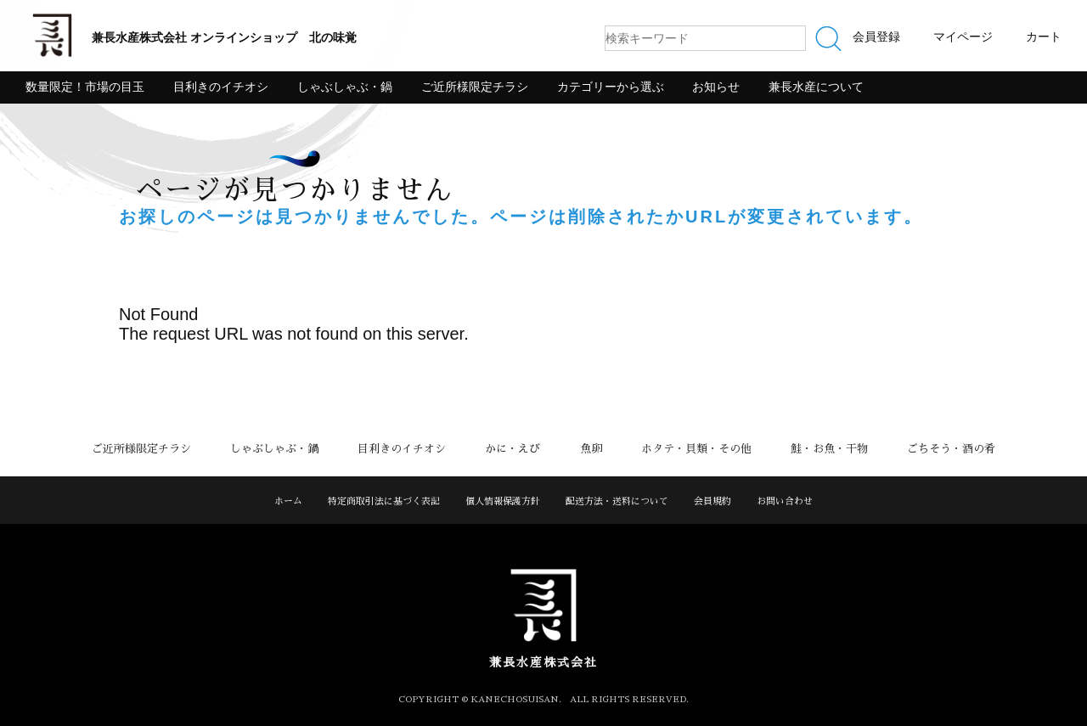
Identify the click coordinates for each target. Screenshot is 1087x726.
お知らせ (716, 86)
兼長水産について (816, 86)
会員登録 (876, 36)
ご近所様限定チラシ (474, 86)
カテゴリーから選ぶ (610, 86)
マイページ (963, 36)
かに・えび (516, 448)
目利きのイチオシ (220, 86)
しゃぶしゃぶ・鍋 (344, 86)
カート (1044, 36)
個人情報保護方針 (502, 501)
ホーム (288, 501)
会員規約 (712, 501)
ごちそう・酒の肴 (933, 448)
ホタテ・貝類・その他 (689, 448)
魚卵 (588, 448)
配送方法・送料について (617, 501)
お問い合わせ (785, 501)
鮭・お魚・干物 (816, 448)
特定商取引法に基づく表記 (384, 501)
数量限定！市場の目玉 (84, 86)
